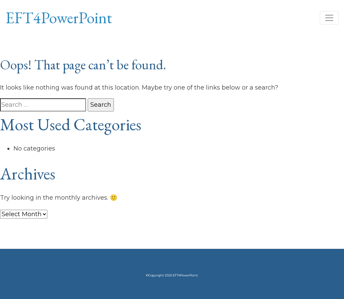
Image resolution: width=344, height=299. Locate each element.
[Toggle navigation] (329, 18)
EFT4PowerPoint (58, 17)
